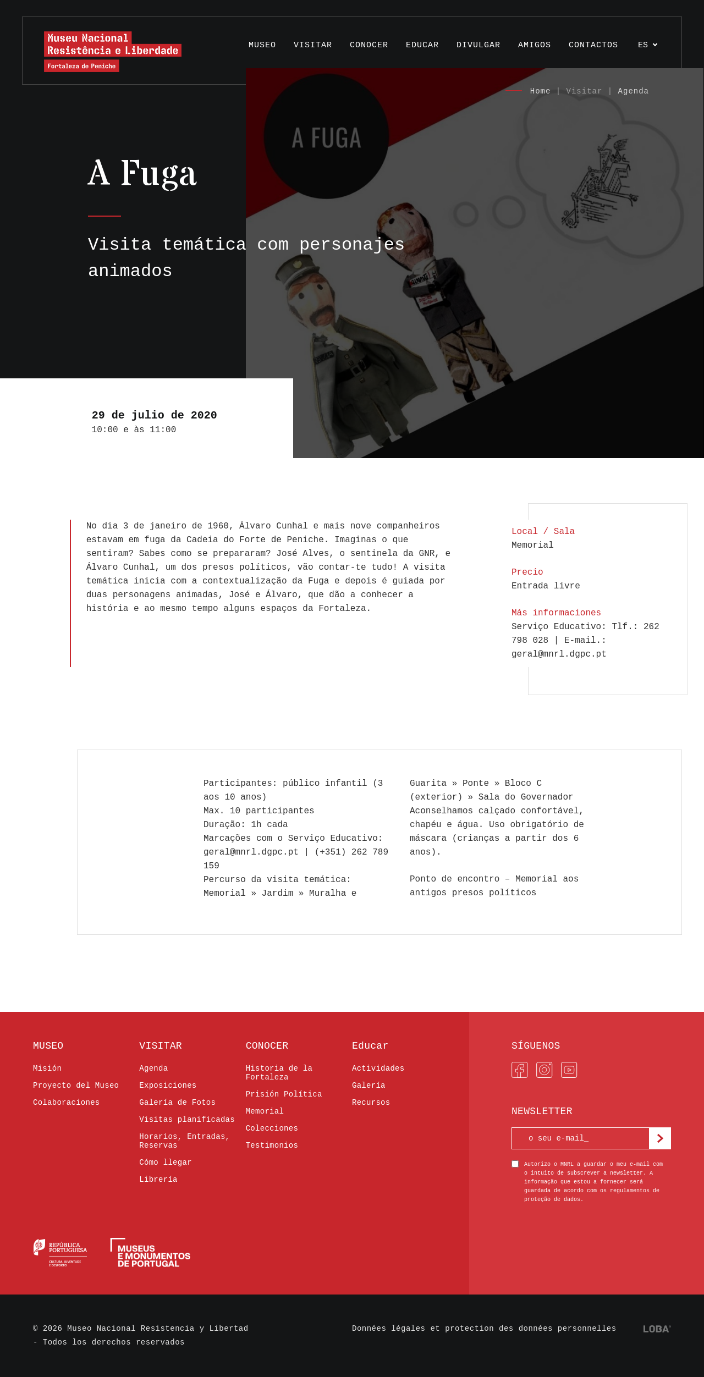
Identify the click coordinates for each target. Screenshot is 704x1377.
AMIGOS (534, 45)
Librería (158, 1179)
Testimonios (272, 1145)
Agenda (633, 91)
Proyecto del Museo (76, 1085)
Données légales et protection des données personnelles (484, 1328)
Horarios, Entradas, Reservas (184, 1141)
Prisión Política (284, 1094)
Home (540, 91)
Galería (369, 1085)
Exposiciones (167, 1085)
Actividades (378, 1068)
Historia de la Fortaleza (279, 1073)
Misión (47, 1068)
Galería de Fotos (177, 1102)
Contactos (593, 45)
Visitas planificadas (187, 1119)
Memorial (265, 1111)
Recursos (371, 1102)
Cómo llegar (165, 1162)
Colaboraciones (66, 1102)
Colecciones (272, 1128)
